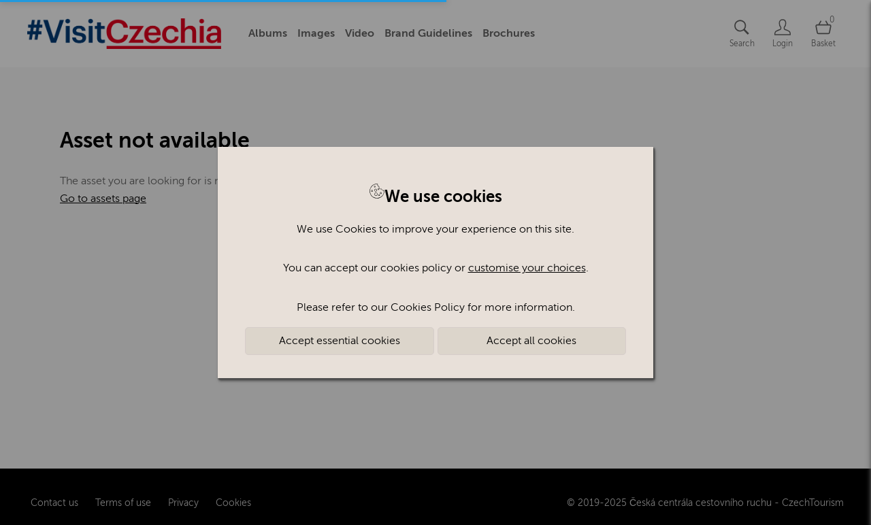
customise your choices (527, 268)
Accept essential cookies (339, 341)
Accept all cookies (531, 341)
